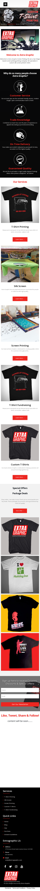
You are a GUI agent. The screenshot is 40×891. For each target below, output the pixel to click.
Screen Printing (9, 803)
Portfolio (7, 831)
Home (6, 821)
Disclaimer (8, 888)
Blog (5, 825)
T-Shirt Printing (9, 797)
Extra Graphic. (25, 883)
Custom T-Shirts (10, 806)
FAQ (5, 828)
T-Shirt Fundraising (10, 810)
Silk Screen (7, 800)
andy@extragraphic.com (13, 860)
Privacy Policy (31, 888)
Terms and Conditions (18, 888)
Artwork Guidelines (10, 834)
